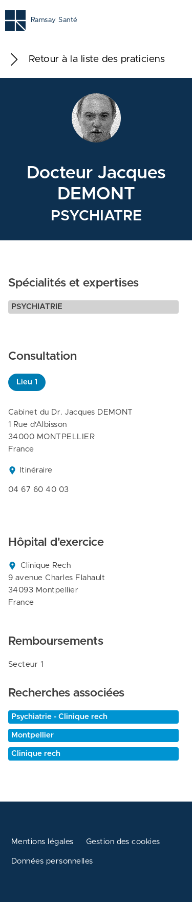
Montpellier (32, 735)
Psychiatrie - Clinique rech (59, 717)
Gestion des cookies (123, 842)
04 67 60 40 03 (38, 490)
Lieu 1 (26, 382)
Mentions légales (42, 842)
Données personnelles (52, 861)
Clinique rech (35, 753)
